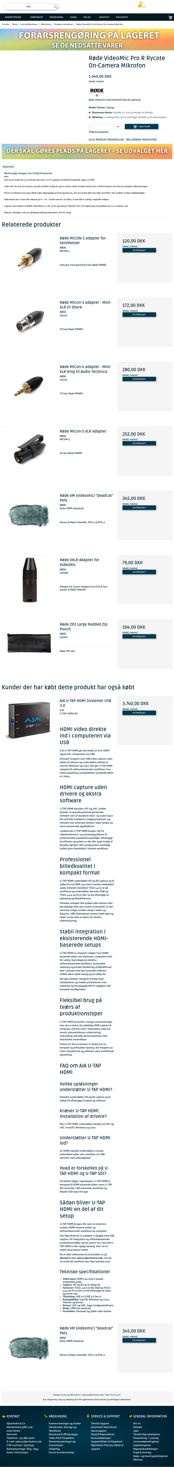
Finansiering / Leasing (146, 1438)
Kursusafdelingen (101, 1438)
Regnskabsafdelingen (145, 1448)
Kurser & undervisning (61, 1452)
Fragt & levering (142, 1452)
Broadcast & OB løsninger (63, 1434)
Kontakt (137, 1427)
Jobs (136, 1430)
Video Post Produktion (61, 1438)
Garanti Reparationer (103, 1434)
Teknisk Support (100, 1423)
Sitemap (138, 1459)
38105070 (65, 1258)
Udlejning (54, 1448)
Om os (136, 1423)
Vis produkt (139, 250)
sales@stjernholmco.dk (93, 1395)
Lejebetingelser (142, 1445)
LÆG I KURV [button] (141, 127)
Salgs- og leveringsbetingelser (150, 1456)
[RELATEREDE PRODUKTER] (141, 139)
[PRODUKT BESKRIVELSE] (109, 139)
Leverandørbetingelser (146, 1441)
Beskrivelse (8, 166)
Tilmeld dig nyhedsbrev (146, 1434)
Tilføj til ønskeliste (99, 132)
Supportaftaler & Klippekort (106, 1441)
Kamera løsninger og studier (65, 1423)
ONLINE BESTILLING (129, 25)
